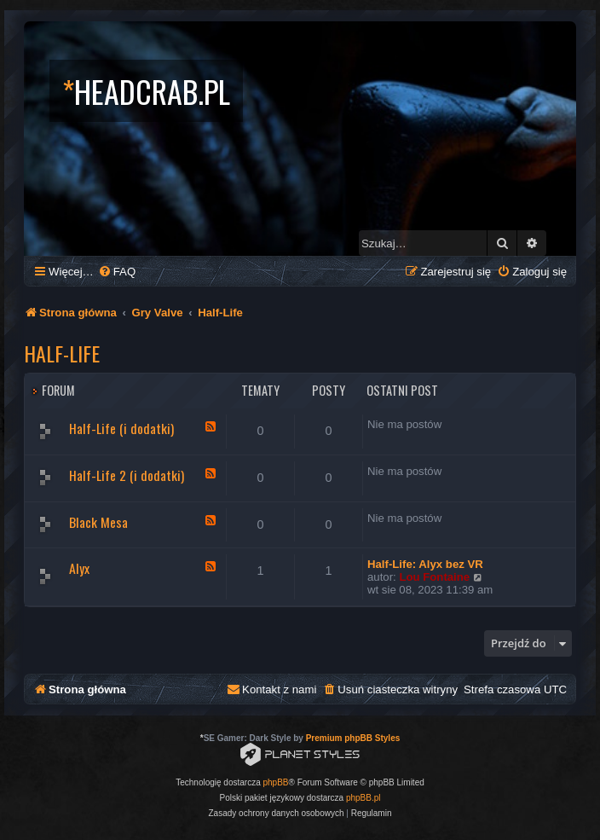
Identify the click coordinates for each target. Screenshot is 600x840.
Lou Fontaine (434, 577)
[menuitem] (117, 271)
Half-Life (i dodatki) (121, 428)
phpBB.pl (363, 797)
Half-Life (62, 353)
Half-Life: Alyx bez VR (425, 564)
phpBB (276, 782)
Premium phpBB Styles (353, 738)
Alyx (79, 568)
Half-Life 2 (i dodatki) (126, 475)
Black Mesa (98, 522)
